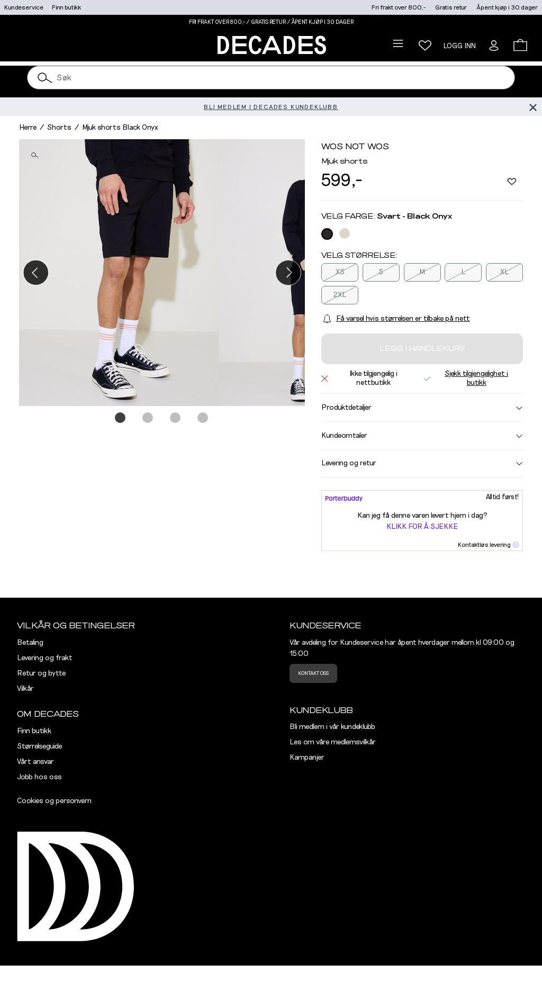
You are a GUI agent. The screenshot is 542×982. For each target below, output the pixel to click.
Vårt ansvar (35, 761)
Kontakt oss (313, 673)
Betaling (30, 642)
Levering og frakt (45, 658)
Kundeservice (23, 7)
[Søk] (45, 77)
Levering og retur (422, 463)
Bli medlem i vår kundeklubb (332, 727)
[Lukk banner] (532, 106)
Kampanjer (307, 757)
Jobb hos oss (39, 777)
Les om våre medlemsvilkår (333, 742)
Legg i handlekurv (422, 349)
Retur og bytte (41, 673)
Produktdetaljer (422, 407)
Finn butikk (66, 7)
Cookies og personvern (54, 801)
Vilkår (25, 688)
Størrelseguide (39, 746)
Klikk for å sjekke (422, 526)
